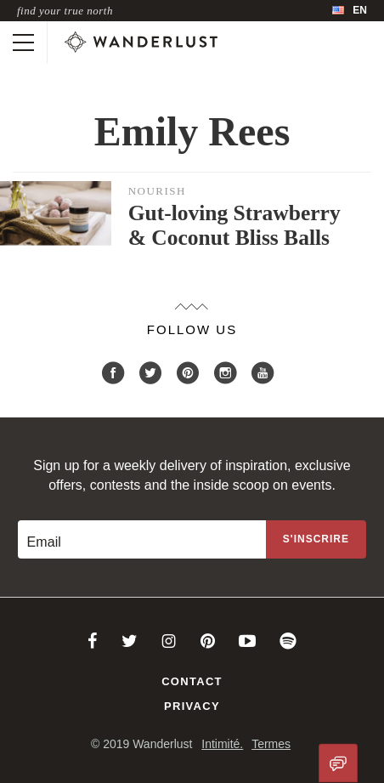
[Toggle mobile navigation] (23, 42)
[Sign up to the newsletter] (316, 539)
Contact (192, 681)
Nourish (157, 190)
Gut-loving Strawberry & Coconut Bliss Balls (234, 225)
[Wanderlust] (141, 42)
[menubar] (349, 10)
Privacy (192, 706)
